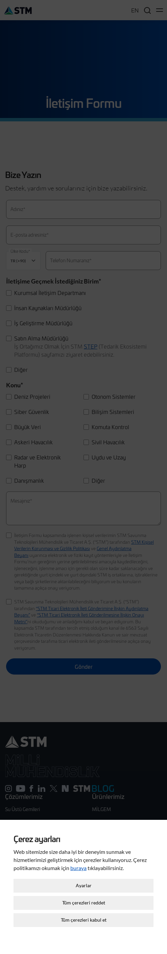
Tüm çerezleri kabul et (83, 913)
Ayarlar (84, 879)
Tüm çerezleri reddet (83, 896)
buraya (78, 862)
